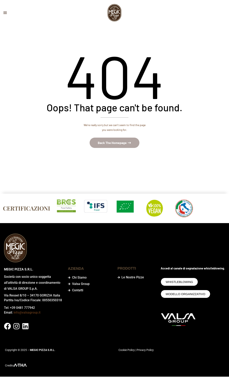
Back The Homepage (112, 143)
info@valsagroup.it (27, 313)
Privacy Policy (145, 350)
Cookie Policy (126, 350)
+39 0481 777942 (22, 308)
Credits (9, 365)
